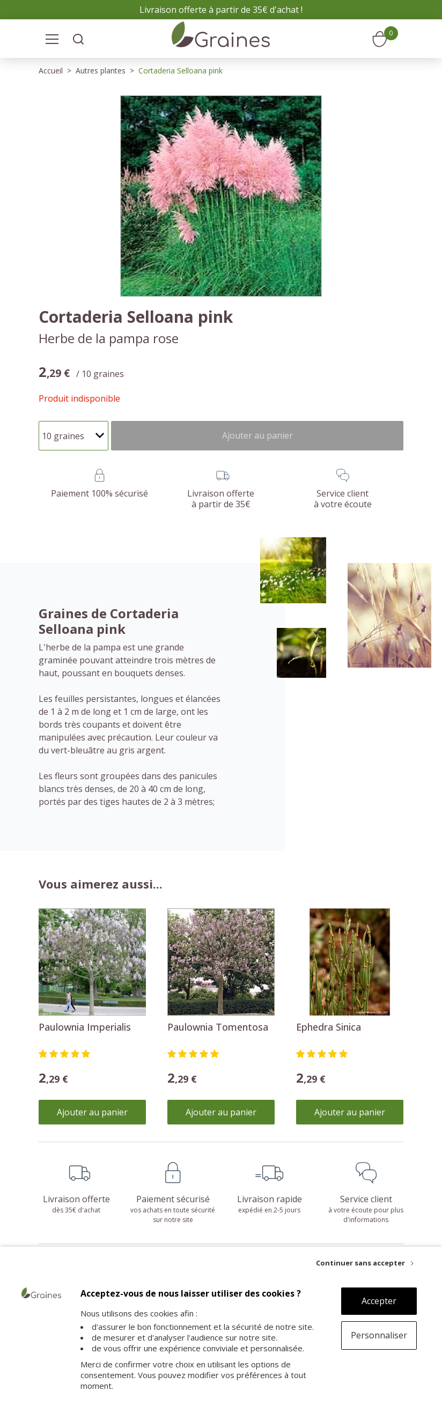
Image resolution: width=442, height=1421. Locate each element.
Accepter (379, 1301)
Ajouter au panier (92, 1112)
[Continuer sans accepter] (365, 1262)
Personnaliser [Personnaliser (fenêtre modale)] (379, 1335)
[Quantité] (73, 435)
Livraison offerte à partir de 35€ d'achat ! (221, 10)
